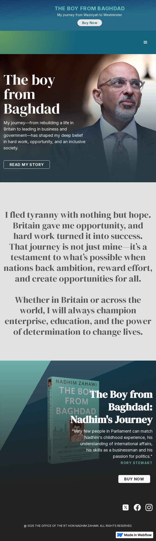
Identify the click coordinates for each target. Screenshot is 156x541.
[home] (5, 42)
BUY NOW (134, 479)
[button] (145, 42)
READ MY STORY (27, 164)
